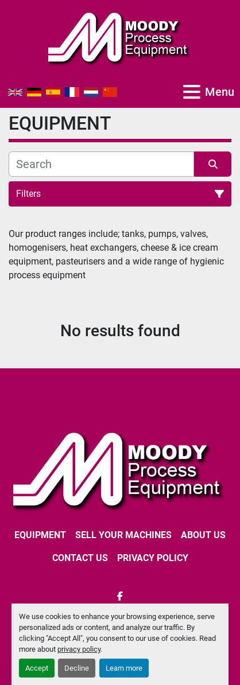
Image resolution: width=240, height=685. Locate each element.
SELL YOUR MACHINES (123, 535)
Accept (36, 668)
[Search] (101, 164)
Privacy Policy (152, 557)
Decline (76, 668)
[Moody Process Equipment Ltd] (120, 469)
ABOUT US (203, 535)
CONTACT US (80, 557)
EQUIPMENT (40, 535)
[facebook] (120, 596)
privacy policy (78, 649)
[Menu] (191, 92)
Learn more (124, 668)
